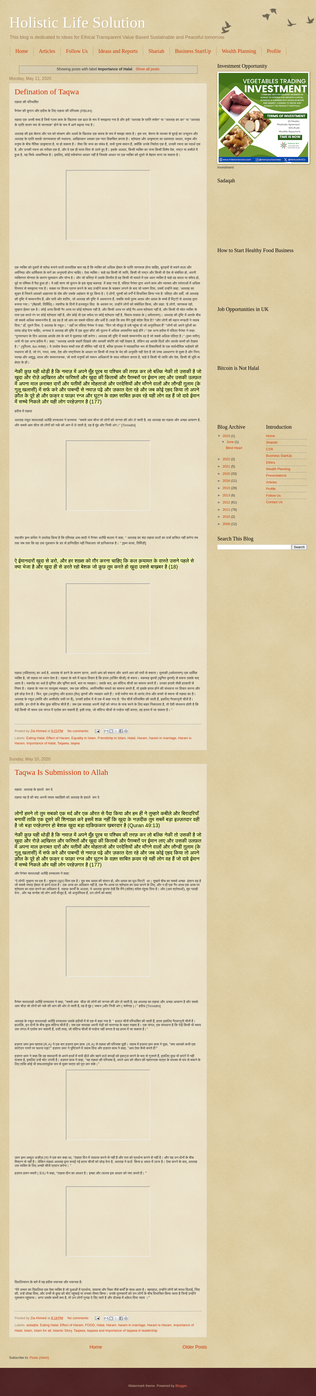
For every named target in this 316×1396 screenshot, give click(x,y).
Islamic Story (62, 1330)
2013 (227, 495)
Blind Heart (234, 448)
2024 (227, 436)
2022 (227, 459)
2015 (227, 488)
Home (21, 51)
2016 (227, 481)
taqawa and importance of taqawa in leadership (122, 1330)
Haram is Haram (159, 1325)
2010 (227, 517)
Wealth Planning (239, 51)
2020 (227, 474)
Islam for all (42, 1330)
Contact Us (274, 502)
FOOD (90, 1325)
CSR (269, 449)
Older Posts (194, 1347)
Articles (47, 51)
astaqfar (32, 1325)
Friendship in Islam (112, 738)
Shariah (156, 51)
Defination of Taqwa (47, 91)
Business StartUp (193, 51)
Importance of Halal (41, 743)
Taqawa (63, 743)
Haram (142, 738)
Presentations (276, 475)
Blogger (181, 1386)
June (230, 442)
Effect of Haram (57, 738)
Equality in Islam (83, 738)
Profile (271, 489)
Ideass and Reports (118, 51)
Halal (131, 738)
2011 (227, 510)
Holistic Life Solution (77, 22)
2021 (227, 466)
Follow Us (77, 51)
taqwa (75, 743)
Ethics (270, 462)
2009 (227, 524)
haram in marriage (162, 738)
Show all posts (147, 69)
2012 (227, 502)
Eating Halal (35, 738)
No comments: (78, 731)
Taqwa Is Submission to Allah (61, 772)
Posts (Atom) (39, 1358)
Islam (28, 1330)
